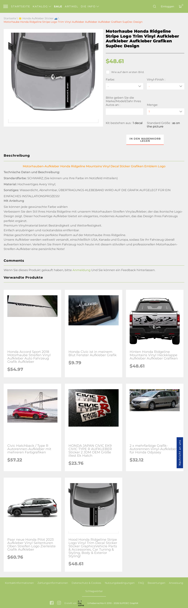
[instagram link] (59, 603)
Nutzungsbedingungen (120, 583)
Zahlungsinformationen (52, 583)
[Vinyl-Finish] (165, 86)
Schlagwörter (94, 591)
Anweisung (176, 583)
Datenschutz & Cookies (86, 583)
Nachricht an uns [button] (179, 452)
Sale (58, 6)
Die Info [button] (90, 6)
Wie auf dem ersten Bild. (125, 72)
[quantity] (165, 111)
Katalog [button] (42, 6)
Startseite (20, 6)
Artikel (71, 6)
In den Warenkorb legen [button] (145, 140)
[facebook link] (52, 603)
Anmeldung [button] (82, 270)
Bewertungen (156, 583)
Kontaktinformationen (19, 583)
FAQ (141, 583)
